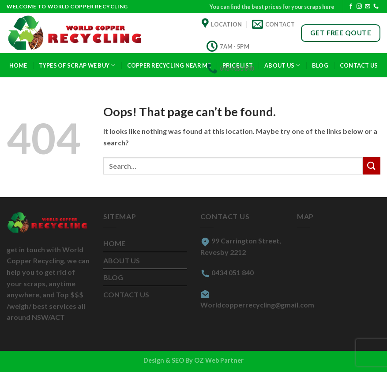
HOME (114, 243)
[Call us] (376, 7)
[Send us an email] (367, 7)
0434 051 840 (232, 272)
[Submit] (371, 166)
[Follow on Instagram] (359, 7)
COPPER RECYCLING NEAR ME (169, 65)
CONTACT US (359, 65)
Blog (320, 65)
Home (18, 65)
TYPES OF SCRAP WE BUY (77, 65)
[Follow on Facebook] (350, 7)
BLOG (113, 277)
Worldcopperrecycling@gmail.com (257, 304)
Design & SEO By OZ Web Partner (193, 360)
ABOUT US (121, 260)
